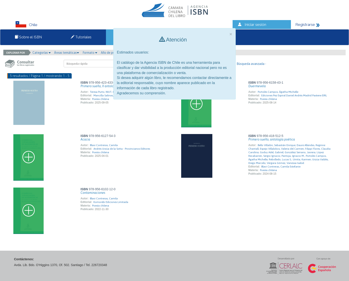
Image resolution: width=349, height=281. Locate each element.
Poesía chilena (100, 99)
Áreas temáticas (66, 52)
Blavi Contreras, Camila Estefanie (280, 166)
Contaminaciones (93, 192)
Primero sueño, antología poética (271, 139)
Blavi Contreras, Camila (104, 145)
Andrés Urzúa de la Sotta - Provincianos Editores (121, 148)
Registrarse (305, 24)
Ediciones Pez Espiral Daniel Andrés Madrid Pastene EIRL (294, 95)
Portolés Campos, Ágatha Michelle (278, 91)
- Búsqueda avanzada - (250, 64)
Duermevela (257, 86)
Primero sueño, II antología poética (105, 86)
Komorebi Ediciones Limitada (110, 202)
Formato (90, 52)
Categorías (41, 52)
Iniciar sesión (255, 24)
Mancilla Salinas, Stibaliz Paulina (112, 95)
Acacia (85, 139)
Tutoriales (81, 37)
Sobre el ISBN (28, 37)
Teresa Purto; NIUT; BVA (103, 91)
